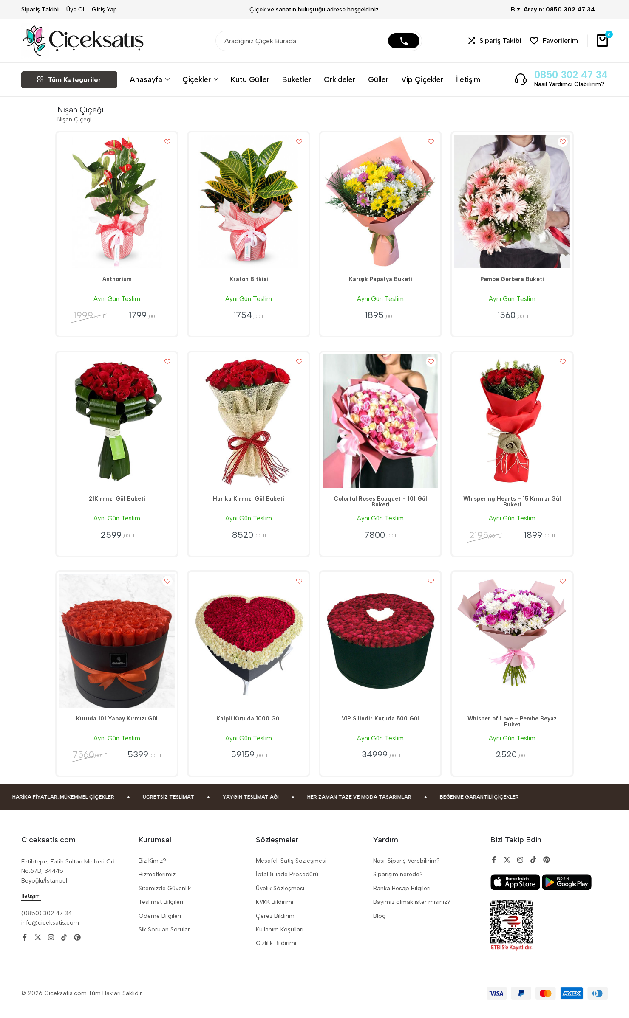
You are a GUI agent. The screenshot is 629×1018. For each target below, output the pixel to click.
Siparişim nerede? (398, 882)
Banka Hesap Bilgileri (402, 896)
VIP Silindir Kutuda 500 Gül (380, 727)
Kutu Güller (250, 79)
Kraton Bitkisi (248, 282)
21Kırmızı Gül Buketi (117, 505)
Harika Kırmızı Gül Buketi (248, 505)
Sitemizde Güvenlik (165, 896)
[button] (495, 41)
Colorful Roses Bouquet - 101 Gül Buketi (380, 508)
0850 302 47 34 (571, 75)
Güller (378, 79)
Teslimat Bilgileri (161, 910)
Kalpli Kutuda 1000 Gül (249, 727)
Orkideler (339, 79)
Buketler (296, 79)
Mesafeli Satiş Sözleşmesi (291, 869)
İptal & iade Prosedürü (287, 882)
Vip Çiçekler (422, 79)
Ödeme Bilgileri (160, 924)
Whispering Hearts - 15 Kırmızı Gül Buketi (512, 508)
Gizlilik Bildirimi (276, 951)
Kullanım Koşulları (279, 938)
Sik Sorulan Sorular (164, 938)
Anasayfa (146, 79)
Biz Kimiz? (152, 869)
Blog (379, 924)
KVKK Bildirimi (274, 910)
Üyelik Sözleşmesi (280, 896)
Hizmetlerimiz (157, 882)
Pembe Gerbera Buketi (512, 282)
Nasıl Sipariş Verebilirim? (406, 869)
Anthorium (116, 282)
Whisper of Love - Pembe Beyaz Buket (512, 730)
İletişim (468, 79)
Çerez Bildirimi (276, 924)
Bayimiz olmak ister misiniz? (411, 910)
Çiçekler (196, 79)
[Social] (24, 946)
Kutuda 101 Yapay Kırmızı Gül (117, 727)
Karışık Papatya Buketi (380, 282)
